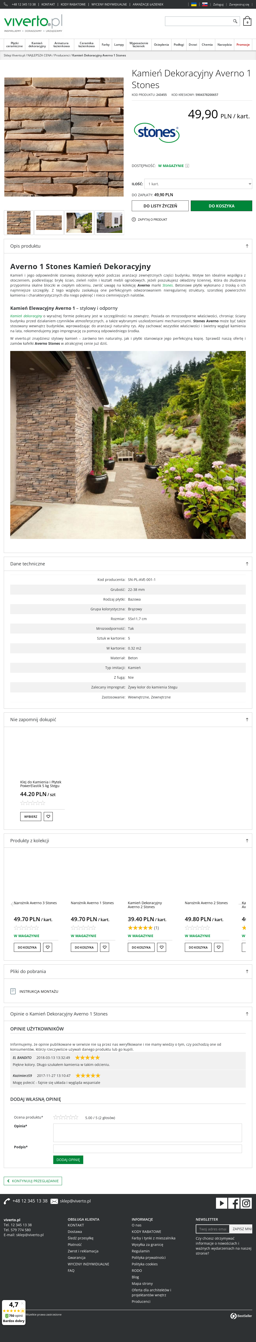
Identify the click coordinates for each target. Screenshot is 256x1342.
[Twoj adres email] (213, 1229)
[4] (70, 1117)
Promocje (243, 44)
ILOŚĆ (137, 183)
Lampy (119, 44)
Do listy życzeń (160, 206)
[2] (60, 1117)
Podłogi (179, 44)
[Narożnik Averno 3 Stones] (41, 902)
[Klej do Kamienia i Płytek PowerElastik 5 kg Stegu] (40, 784)
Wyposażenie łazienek (139, 44)
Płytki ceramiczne (14, 44)
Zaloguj (218, 4)
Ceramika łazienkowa (86, 44)
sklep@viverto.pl (75, 1201)
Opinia (20, 1126)
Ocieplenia (161, 44)
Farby (106, 44)
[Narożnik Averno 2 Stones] (212, 902)
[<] (14, 904)
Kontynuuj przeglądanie (33, 1180)
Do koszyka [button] (33, 947)
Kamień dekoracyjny (37, 44)
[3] (65, 1117)
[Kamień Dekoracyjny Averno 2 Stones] (151, 904)
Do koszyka (221, 206)
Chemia (207, 44)
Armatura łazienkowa (62, 44)
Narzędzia (225, 44)
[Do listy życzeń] (48, 816)
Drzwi (193, 44)
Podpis (21, 1147)
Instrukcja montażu (39, 991)
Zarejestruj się (239, 4)
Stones (167, 285)
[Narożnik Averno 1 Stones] (98, 902)
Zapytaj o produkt (152, 219)
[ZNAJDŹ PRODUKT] (197, 21)
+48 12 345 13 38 (24, 4)
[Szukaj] (235, 21)
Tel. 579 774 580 (17, 1229)
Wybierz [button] (30, 817)
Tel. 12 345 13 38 (18, 1224)
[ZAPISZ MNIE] (241, 1229)
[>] (242, 904)
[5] (75, 1117)
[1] (55, 1117)
